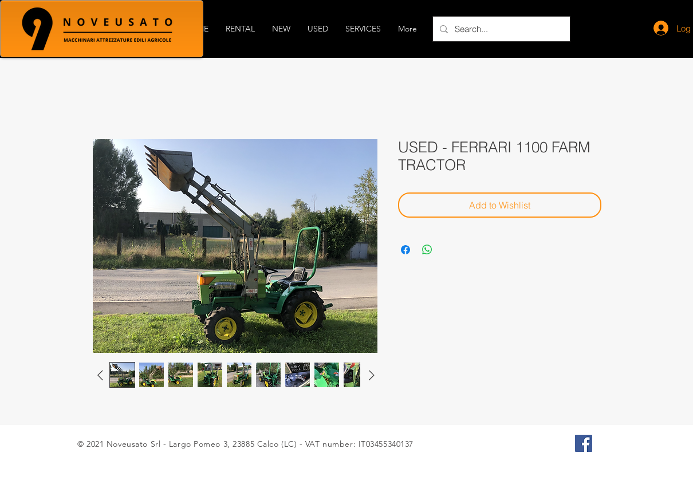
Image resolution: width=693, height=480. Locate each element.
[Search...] (500, 29)
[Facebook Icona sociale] (583, 443)
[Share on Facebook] (405, 250)
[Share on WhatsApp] (427, 250)
